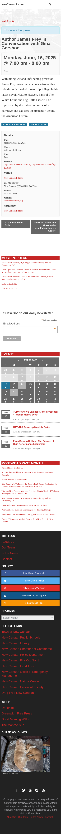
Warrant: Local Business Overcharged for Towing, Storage (26, 510)
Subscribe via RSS (23, 603)
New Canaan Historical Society (22, 687)
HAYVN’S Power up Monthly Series (31, 427)
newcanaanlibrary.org (13, 200)
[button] (50, 4)
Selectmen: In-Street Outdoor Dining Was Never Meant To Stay (28, 514)
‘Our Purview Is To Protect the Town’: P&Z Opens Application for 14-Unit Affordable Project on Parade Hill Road (29, 485)
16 (38, 384)
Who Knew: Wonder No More (14, 479)
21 (22, 391)
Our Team (8, 547)
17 (47, 384)
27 (14, 398)
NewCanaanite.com (13, 4)
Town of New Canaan (16, 631)
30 (14, 370)
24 (47, 391)
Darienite (7, 708)
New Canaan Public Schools (20, 637)
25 (55, 391)
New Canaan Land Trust (17, 666)
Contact (6, 559)
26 (5, 398)
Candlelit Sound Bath (14, 224)
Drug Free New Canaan (17, 692)
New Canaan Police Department (23, 654)
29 (5, 370)
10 (47, 377)
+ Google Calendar (14, 124)
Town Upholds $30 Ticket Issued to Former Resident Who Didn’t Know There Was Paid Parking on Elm (28, 270)
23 (38, 391)
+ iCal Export (38, 124)
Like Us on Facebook (24, 573)
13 (14, 384)
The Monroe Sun (12, 725)
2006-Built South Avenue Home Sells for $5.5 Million (24, 505)
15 (30, 384)
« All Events (7, 21)
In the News (9, 553)
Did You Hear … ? (9, 288)
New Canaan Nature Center (20, 681)
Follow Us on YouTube (24, 588)
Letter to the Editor (9, 284)
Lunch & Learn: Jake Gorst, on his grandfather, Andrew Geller (45, 226)
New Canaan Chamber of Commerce (26, 649)
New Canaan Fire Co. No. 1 (20, 660)
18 (55, 384)
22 (30, 391)
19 (5, 391)
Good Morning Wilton (15, 719)
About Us (7, 541)
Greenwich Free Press (16, 713)
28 (22, 398)
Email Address (29, 324)
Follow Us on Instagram (24, 595)
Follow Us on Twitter (23, 580)
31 (22, 370)
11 (55, 377)
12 (5, 384)
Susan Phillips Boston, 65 (12, 468)
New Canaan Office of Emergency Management (24, 673)
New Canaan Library (13, 178)
